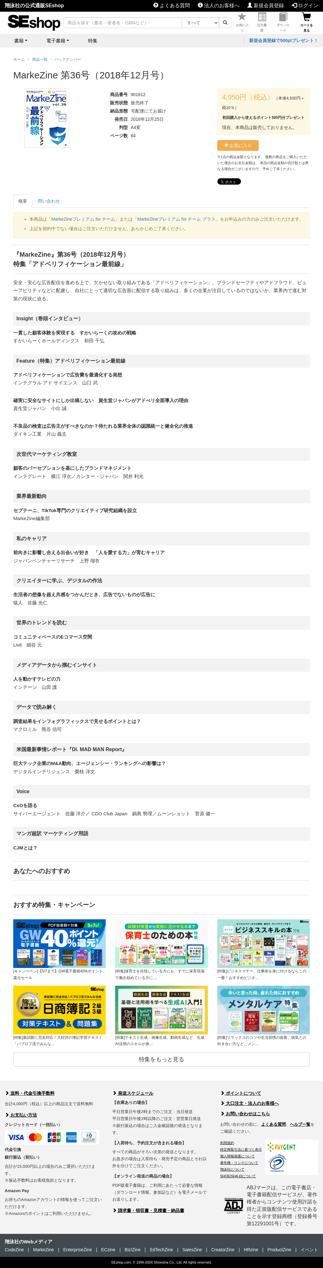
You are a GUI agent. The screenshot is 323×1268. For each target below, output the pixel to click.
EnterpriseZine (77, 1249)
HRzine (251, 1249)
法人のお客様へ (218, 5)
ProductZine (279, 1249)
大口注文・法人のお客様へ (249, 1103)
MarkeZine (43, 1249)
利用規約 (227, 1143)
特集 (92, 40)
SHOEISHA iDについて (238, 1176)
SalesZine (192, 1249)
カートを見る (306, 22)
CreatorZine (223, 1249)
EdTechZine (161, 1249)
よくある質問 (171, 5)
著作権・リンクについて (239, 1163)
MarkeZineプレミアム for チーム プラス (176, 219)
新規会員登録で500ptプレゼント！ (283, 40)
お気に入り (242, 22)
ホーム (19, 59)
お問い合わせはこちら (245, 1113)
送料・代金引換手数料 (30, 1093)
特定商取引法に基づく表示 (241, 1149)
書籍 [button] (19, 40)
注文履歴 (262, 22)
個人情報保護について (237, 1156)
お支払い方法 (21, 1115)
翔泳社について (232, 1169)
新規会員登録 (265, 5)
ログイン (305, 5)
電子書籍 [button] (55, 40)
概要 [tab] (22, 201)
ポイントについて (240, 1093)
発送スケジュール (132, 1093)
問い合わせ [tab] (49, 201)
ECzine (108, 1249)
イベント (309, 1249)
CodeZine (14, 1249)
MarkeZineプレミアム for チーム (83, 219)
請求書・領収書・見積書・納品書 (148, 1210)
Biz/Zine (133, 1249)
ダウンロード (283, 22)
